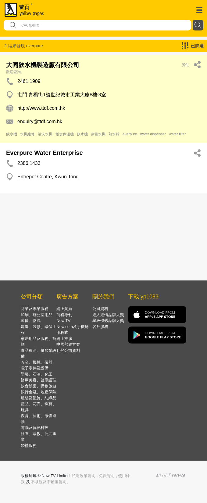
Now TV (63, 320)
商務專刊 (64, 314)
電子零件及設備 (34, 368)
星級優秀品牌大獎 (108, 320)
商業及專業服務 (34, 308)
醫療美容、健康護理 (38, 380)
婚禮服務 (29, 445)
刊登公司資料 (68, 350)
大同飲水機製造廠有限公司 (42, 65)
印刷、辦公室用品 (36, 314)
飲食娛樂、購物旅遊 (38, 386)
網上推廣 (64, 338)
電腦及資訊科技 (34, 427)
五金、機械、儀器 (36, 362)
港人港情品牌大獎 (108, 314)
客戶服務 (100, 326)
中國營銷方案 (68, 344)
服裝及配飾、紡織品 (38, 398)
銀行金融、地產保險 (38, 392)
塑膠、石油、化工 (36, 374)
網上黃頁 (64, 308)
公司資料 (100, 308)
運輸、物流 (31, 320)
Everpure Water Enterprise (44, 152)
